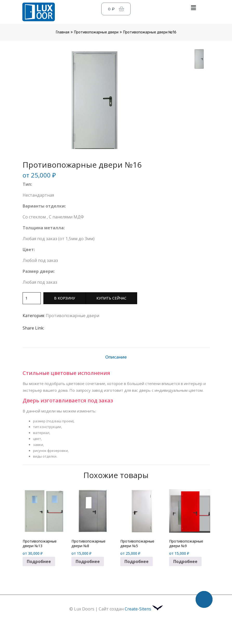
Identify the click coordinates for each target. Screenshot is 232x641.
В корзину (64, 298)
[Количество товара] (32, 298)
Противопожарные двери (96, 32)
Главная (62, 32)
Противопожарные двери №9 (186, 543)
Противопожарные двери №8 (88, 543)
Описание (116, 357)
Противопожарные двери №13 (40, 543)
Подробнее (39, 561)
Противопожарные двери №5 (137, 543)
